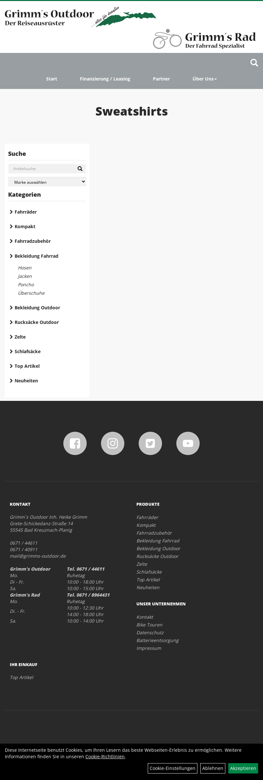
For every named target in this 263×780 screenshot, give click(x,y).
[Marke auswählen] (47, 181)
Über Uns (205, 79)
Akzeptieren (243, 768)
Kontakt (144, 617)
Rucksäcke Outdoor (37, 322)
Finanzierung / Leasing (105, 79)
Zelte (20, 337)
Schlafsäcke (28, 351)
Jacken (25, 276)
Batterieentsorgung (157, 640)
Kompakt (25, 226)
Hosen (24, 268)
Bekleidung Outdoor (37, 307)
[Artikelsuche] (254, 63)
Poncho (26, 284)
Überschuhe (31, 293)
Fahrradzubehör (33, 241)
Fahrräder (26, 212)
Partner (161, 79)
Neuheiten (26, 381)
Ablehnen (212, 768)
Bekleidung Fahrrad (36, 256)
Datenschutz (150, 632)
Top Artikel (27, 366)
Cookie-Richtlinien (105, 756)
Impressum (148, 648)
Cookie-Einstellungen (172, 768)
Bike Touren (149, 625)
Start (51, 79)
